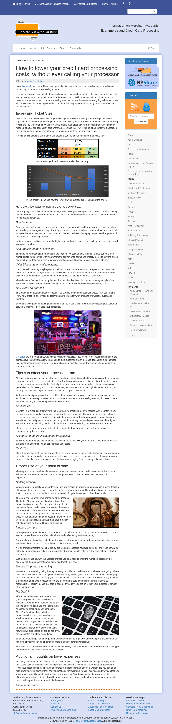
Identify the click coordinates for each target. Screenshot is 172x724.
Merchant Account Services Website (52, 4)
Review (131, 221)
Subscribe (141, 121)
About (33, 48)
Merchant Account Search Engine (140, 165)
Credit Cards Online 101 (139, 305)
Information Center (135, 700)
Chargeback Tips (136, 254)
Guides (131, 207)
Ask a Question (48, 48)
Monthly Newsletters (34, 81)
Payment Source (138, 320)
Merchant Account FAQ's (138, 703)
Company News (135, 249)
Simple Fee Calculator (99, 703)
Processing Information (139, 149)
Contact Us (56, 707)
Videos (131, 268)
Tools (62, 48)
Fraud (130, 212)
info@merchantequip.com (25, 713)
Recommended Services (138, 713)
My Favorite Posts (136, 193)
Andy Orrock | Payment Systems (141, 292)
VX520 (131, 277)
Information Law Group (141, 311)
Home (22, 48)
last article (27, 86)
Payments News (138, 330)
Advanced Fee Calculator (100, 707)
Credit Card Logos (97, 700)
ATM (130, 259)
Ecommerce (133, 244)
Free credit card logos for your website (140, 172)
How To (131, 273)
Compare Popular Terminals (139, 707)
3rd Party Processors (138, 235)
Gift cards (20, 357)
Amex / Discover (136, 226)
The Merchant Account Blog (87, 721)
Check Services (135, 240)
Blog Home (21, 3)
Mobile (131, 263)
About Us (55, 703)
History (131, 216)
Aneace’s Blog (137, 298)
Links (130, 144)
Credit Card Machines (136, 710)
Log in (131, 335)
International (134, 230)
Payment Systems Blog (141, 325)
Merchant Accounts (137, 183)
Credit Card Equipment (139, 188)
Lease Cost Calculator (99, 710)
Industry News (135, 197)
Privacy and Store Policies (63, 710)
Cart (151, 48)
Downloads (75, 48)
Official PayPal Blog (139, 316)
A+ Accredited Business (85, 4)
